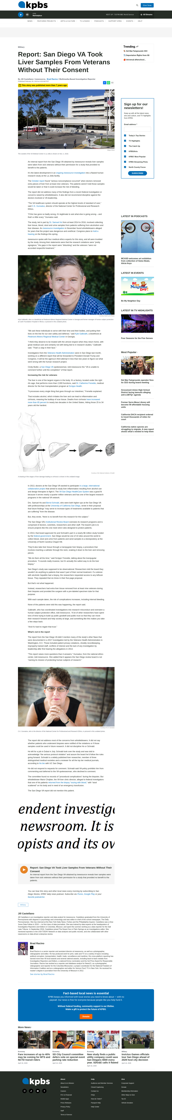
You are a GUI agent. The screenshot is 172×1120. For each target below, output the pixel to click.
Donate (86, 1016)
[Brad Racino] (23, 948)
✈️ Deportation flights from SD (136, 55)
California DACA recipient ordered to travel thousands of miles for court (137, 416)
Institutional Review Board (57, 522)
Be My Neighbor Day (130, 301)
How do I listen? (96, 1099)
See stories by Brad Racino (42, 974)
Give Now (147, 5)
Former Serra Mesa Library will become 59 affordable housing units (135, 404)
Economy (21, 1051)
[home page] (32, 6)
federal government (42, 536)
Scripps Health (75, 386)
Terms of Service (66, 1115)
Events (129, 23)
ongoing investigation (70, 173)
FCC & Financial (66, 1095)
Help (140, 23)
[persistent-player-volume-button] (27, 15)
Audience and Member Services (102, 1083)
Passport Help (96, 1103)
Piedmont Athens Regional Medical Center (46, 337)
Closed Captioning (97, 1087)
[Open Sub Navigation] (34, 23)
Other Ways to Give (128, 1095)
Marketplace (37, 17)
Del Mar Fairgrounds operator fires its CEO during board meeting (137, 381)
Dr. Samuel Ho (55, 222)
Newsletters (65, 1087)
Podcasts (99, 23)
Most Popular (129, 352)
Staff (62, 1111)
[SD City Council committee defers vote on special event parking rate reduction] (69, 1040)
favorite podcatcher (36, 897)
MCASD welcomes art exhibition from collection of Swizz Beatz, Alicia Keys (136, 260)
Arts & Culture (68, 23)
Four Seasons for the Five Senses (137, 338)
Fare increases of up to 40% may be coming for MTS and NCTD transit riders (34, 1057)
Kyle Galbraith (81, 334)
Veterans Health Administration (60, 353)
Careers (63, 1091)
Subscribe (137, 173)
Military (21, 47)
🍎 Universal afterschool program (133, 61)
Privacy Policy (65, 1107)
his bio (42, 763)
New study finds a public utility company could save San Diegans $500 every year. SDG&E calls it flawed (102, 1058)
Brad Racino (52, 79)
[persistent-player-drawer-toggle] (146, 16)
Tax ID (123, 1099)
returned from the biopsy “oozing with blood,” (67, 782)
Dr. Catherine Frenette (86, 383)
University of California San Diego (65, 506)
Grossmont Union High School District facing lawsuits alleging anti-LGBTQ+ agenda (136, 392)
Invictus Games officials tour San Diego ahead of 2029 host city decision (135, 1057)
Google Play (89, 894)
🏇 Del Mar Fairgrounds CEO (135, 51)
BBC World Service (127, 16)
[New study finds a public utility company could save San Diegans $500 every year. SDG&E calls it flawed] (103, 1040)
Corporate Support (127, 1083)
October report (38, 181)
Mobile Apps (65, 1099)
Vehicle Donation (127, 1103)
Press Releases (66, 1103)
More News (25, 1027)
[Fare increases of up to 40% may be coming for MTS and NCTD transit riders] (34, 1040)
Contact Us (95, 1091)
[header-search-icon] (137, 6)
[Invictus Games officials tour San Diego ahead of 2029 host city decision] (138, 1040)
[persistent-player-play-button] (20, 16)
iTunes (80, 894)
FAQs (93, 1095)
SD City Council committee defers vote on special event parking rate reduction (69, 1057)
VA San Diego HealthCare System (74, 492)
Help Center (95, 1107)
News (29, 23)
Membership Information (129, 1091)
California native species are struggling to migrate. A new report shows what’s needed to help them (137, 429)
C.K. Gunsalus (38, 206)
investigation (53, 228)
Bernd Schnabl (52, 503)
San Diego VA (47, 367)
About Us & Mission (67, 1083)
